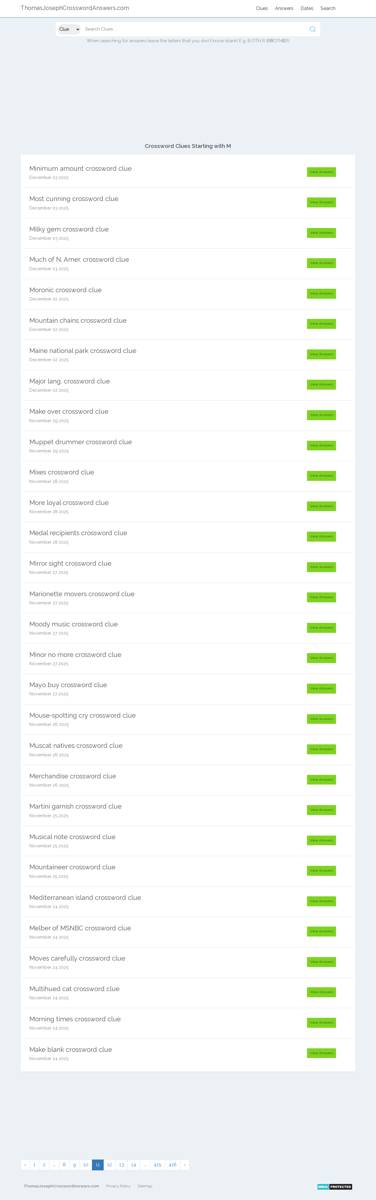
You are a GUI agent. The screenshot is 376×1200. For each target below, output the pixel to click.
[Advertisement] (188, 96)
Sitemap (144, 1186)
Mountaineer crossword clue (72, 867)
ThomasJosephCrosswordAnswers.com (61, 1186)
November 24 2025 (48, 906)
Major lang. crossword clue (69, 381)
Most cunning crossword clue (73, 198)
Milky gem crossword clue (69, 229)
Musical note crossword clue (72, 837)
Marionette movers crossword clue (82, 594)
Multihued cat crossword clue (74, 989)
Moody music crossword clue (73, 624)
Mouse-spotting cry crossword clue (82, 715)
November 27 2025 (48, 572)
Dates (307, 8)
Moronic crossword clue (65, 290)
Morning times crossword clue (75, 1019)
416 (173, 1164)
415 (157, 1164)
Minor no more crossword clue (75, 654)
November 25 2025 (48, 815)
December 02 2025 (48, 299)
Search (327, 8)
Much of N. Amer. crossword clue (79, 259)
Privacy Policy (118, 1186)
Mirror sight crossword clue (70, 563)
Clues (262, 8)
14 (133, 1164)
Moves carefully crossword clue (77, 958)
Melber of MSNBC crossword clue (80, 928)
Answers (284, 8)
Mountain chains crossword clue (78, 320)
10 (85, 1164)
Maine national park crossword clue (82, 350)
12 (109, 1164)
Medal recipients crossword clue (78, 533)
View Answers (321, 172)
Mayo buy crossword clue (68, 685)
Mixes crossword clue (61, 472)
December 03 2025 (48, 177)
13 (121, 1164)
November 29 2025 (49, 420)
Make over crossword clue (68, 411)
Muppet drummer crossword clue (80, 442)
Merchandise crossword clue (72, 776)
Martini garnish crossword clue (75, 806)
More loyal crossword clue (69, 502)
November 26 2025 (49, 724)
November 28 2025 (48, 481)
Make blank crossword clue (70, 1049)
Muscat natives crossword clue (75, 745)
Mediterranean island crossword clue (85, 897)
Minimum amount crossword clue (80, 168)
